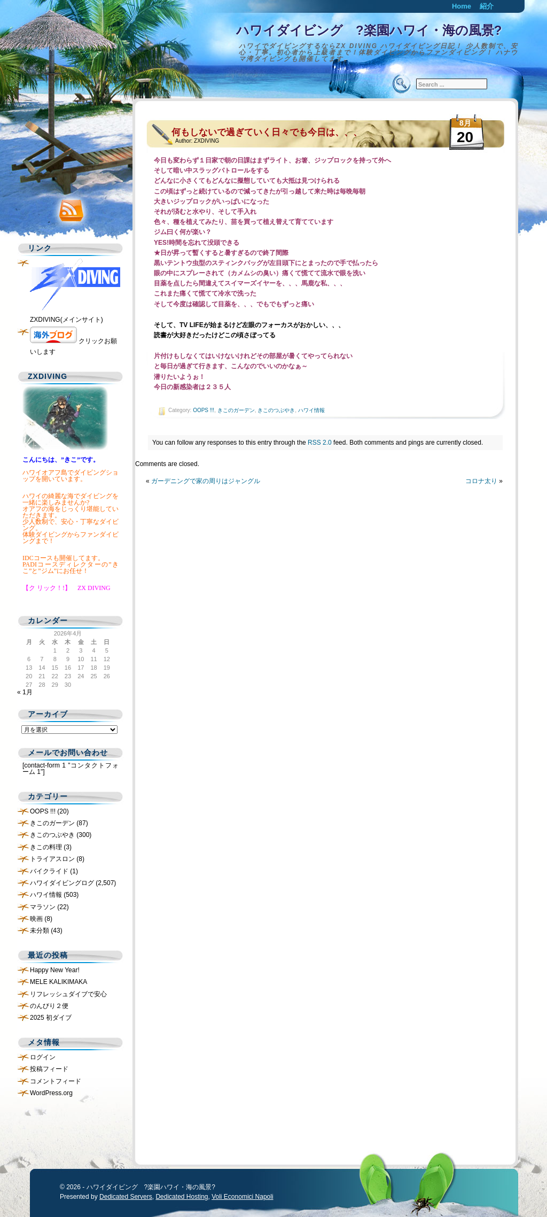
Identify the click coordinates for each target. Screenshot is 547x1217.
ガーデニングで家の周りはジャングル (205, 481)
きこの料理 (46, 847)
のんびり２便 (49, 1006)
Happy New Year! (55, 970)
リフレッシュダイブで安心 (68, 994)
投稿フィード (49, 1069)
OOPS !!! (203, 410)
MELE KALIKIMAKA (58, 982)
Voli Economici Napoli (242, 1196)
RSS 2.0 (320, 442)
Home (461, 6)
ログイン (43, 1057)
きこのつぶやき (276, 410)
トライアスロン (52, 859)
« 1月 (25, 692)
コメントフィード (55, 1081)
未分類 (39, 930)
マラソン (43, 907)
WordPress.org (51, 1093)
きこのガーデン (236, 410)
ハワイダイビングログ (62, 883)
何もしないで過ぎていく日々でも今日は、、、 (266, 132)
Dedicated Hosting (181, 1196)
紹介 (487, 6)
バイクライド (49, 871)
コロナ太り (481, 481)
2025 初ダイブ (51, 1017)
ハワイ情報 (311, 410)
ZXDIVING (206, 141)
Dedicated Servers (125, 1196)
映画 (36, 919)
